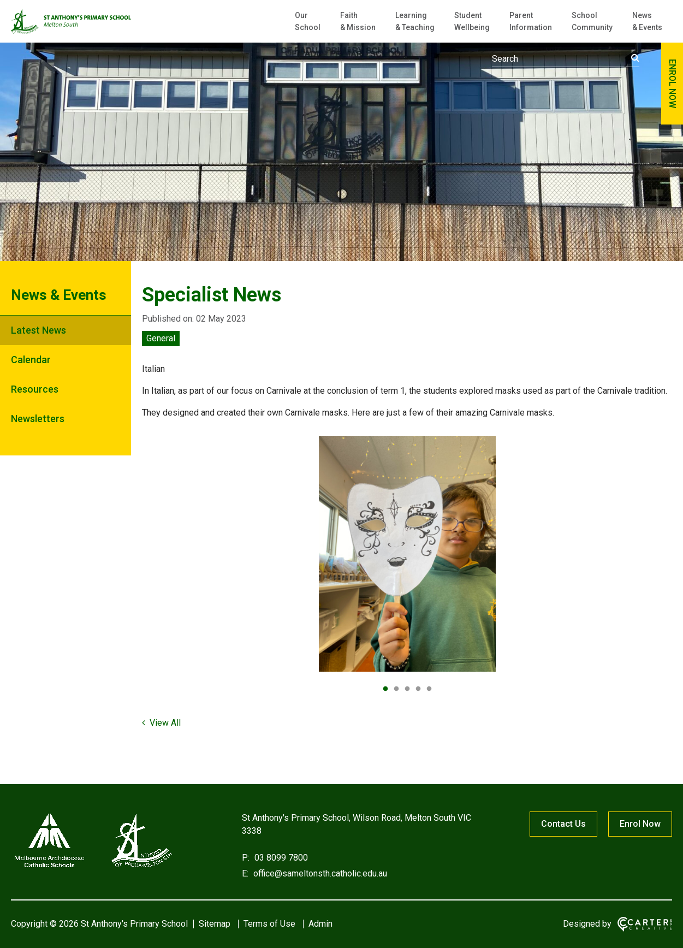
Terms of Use (269, 924)
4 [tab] (418, 689)
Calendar (31, 359)
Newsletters (37, 418)
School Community (592, 21)
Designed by (587, 924)
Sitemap (214, 924)
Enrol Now (640, 824)
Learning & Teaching (415, 21)
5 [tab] (429, 689)
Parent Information (530, 21)
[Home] (93, 867)
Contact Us (563, 824)
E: (245, 873)
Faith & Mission (358, 21)
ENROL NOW (672, 83)
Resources (34, 389)
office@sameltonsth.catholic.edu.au (319, 873)
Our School (307, 21)
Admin (320, 924)
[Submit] (635, 58)
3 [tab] (407, 689)
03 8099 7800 (280, 857)
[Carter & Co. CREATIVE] (644, 924)
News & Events (647, 21)
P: (246, 857)
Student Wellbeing (472, 21)
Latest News (38, 330)
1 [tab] (385, 689)
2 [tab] (396, 689)
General (160, 338)
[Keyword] (565, 59)
